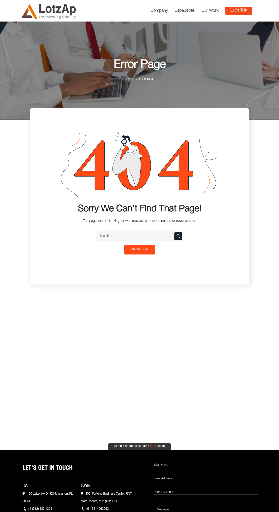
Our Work (210, 11)
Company (159, 11)
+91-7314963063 (97, 509)
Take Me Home (139, 249)
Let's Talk (238, 10)
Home (130, 79)
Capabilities (184, 11)
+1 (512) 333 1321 (39, 509)
